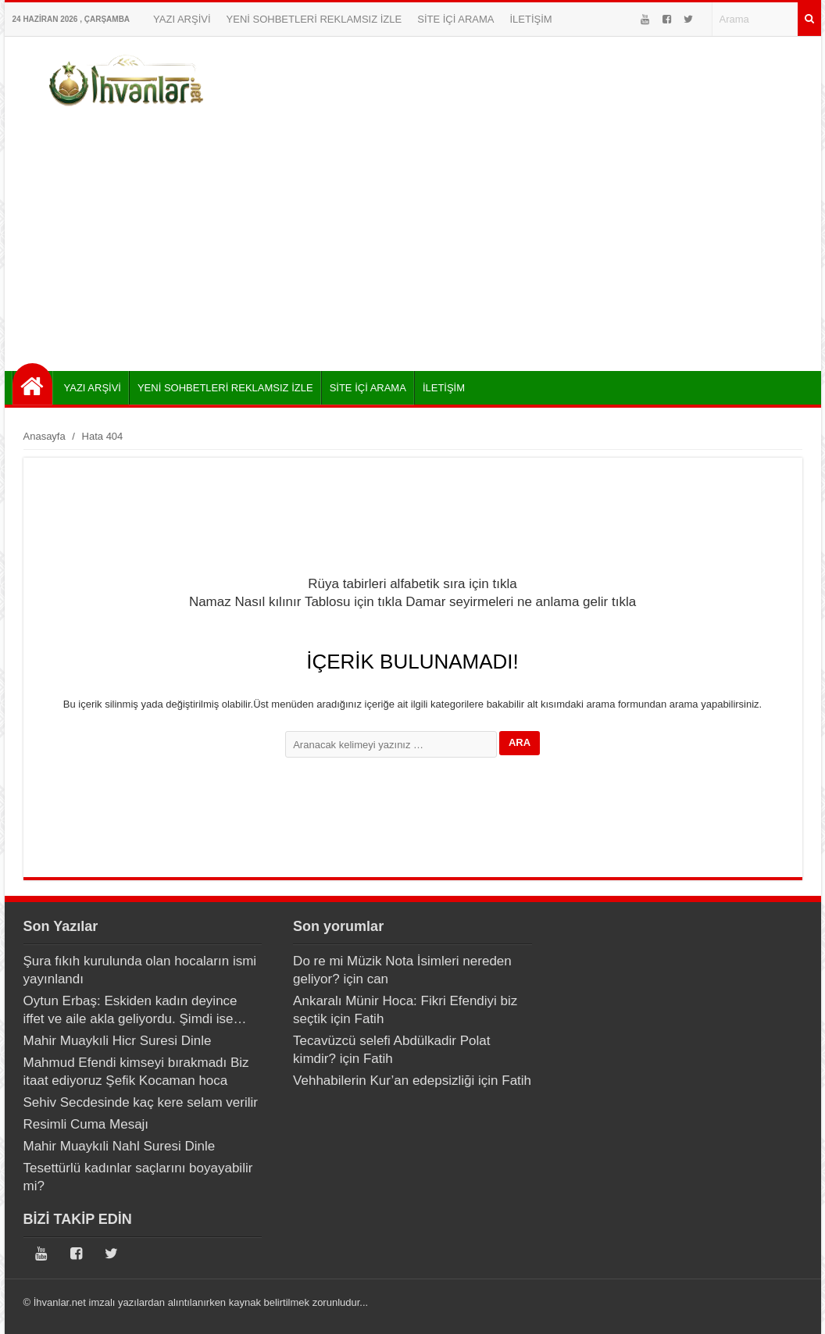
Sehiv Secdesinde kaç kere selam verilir (140, 1102)
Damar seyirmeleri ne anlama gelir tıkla (520, 601)
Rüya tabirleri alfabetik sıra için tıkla (412, 583)
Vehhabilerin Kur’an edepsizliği (383, 1080)
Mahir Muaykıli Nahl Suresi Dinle (119, 1146)
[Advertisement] (412, 238)
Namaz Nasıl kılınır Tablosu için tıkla (295, 601)
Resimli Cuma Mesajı (86, 1124)
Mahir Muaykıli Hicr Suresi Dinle (117, 1040)
